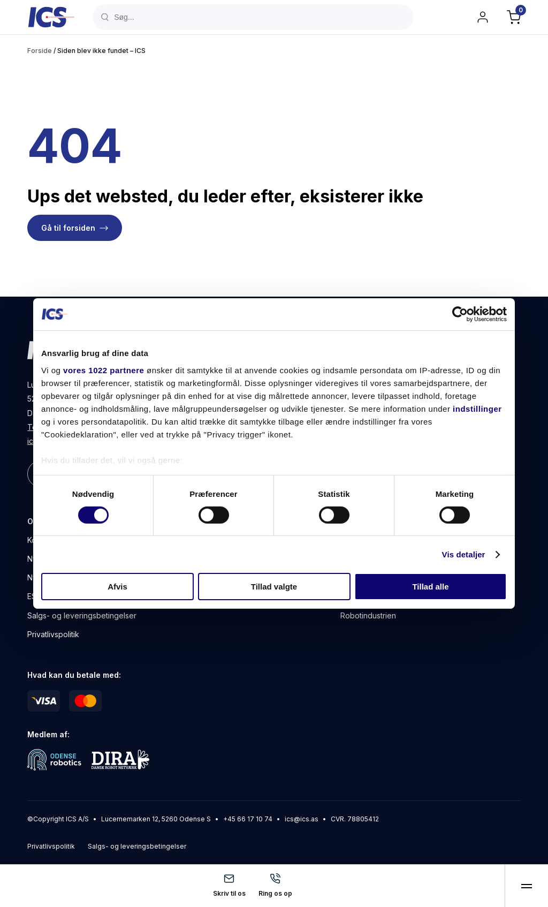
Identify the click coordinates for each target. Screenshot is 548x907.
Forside (39, 51)
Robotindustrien (368, 615)
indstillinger (477, 408)
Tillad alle (430, 586)
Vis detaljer (463, 554)
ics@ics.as (301, 819)
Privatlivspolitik (53, 634)
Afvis (117, 586)
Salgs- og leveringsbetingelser (81, 615)
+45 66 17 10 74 (247, 819)
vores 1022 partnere (103, 369)
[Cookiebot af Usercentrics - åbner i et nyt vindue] (460, 314)
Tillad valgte (274, 586)
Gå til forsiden (68, 227)
